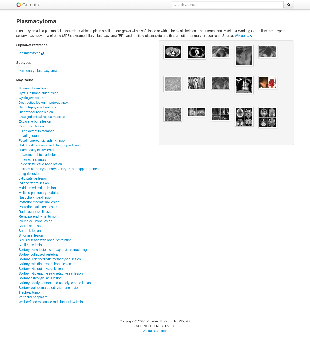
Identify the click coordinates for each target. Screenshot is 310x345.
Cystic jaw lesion (31, 98)
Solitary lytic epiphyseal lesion (41, 268)
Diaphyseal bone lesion (36, 112)
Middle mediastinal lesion (37, 188)
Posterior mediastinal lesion (39, 202)
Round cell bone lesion (35, 221)
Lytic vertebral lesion (34, 183)
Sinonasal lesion (31, 235)
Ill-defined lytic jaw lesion (37, 150)
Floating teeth (29, 136)
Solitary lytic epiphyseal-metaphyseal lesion (51, 273)
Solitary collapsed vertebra (38, 254)
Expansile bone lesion (35, 121)
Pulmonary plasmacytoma (38, 71)
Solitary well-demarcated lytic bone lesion (49, 287)
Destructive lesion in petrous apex (44, 102)
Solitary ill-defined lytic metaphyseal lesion (50, 259)
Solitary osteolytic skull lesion (40, 278)
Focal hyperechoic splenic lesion (43, 140)
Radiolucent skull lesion (36, 212)
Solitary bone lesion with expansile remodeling (53, 250)
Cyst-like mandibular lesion (38, 93)
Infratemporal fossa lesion (38, 155)
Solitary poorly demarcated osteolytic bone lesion (55, 283)
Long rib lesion (29, 174)
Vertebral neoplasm (33, 297)
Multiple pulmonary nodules (39, 193)
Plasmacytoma (31, 53)
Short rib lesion (30, 231)
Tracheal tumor (30, 292)
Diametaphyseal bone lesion (39, 107)
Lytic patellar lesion (33, 178)
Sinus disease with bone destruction (45, 240)
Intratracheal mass (32, 159)
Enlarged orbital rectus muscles (42, 117)
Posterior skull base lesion (38, 207)
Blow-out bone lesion (34, 88)
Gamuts (30, 4)
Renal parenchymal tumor (38, 216)
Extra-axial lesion (31, 126)
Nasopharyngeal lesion (35, 197)
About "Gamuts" (155, 331)
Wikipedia (244, 35)
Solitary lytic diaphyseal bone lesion (45, 264)
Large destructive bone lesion (40, 164)
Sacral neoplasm (31, 226)
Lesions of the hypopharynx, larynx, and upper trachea (59, 169)
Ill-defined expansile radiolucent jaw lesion (50, 145)
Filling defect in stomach (36, 131)
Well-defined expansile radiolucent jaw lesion (52, 302)
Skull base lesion (31, 245)
